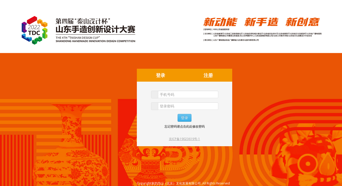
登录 (160, 75)
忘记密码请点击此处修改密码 (184, 126)
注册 (208, 75)
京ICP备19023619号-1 (184, 139)
